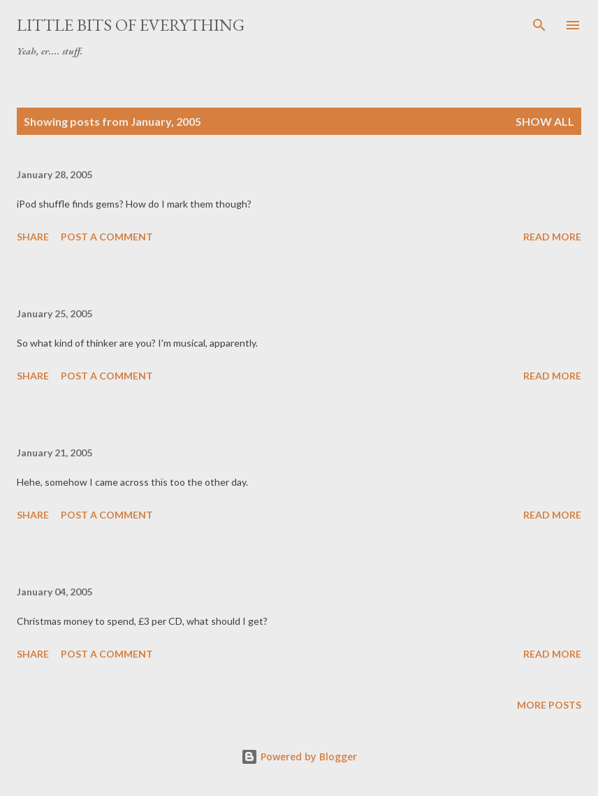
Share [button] (33, 237)
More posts (549, 705)
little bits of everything (131, 25)
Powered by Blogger (299, 756)
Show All (545, 121)
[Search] (539, 25)
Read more (552, 237)
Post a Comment (107, 237)
